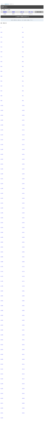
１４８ (2, 212)
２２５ (2, 398)
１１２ (2, 134)
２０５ (23, 349)
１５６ (2, 232)
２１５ (23, 373)
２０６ (2, 354)
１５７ (23, 232)
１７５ (23, 276)
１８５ (23, 300)
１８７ (23, 305)
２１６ (2, 378)
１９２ (2, 320)
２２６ (23, 398)
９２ (1, 85)
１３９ (23, 188)
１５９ (23, 237)
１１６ (2, 144)
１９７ (23, 329)
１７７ (23, 281)
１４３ (23, 198)
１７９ (23, 285)
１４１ (23, 193)
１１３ (23, 134)
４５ (1, 41)
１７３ (23, 271)
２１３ (23, 368)
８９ (23, 76)
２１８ (2, 383)
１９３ (23, 320)
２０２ (2, 344)
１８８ (2, 310)
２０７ (23, 354)
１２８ (2, 173)
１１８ (2, 149)
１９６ (2, 329)
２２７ (2, 403)
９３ (23, 85)
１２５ (23, 163)
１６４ (2, 251)
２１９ (23, 383)
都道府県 (5, 11)
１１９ (23, 149)
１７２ (2, 271)
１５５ (23, 227)
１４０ (2, 193)
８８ (1, 76)
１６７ (23, 256)
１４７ (23, 207)
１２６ (2, 168)
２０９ (23, 359)
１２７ (23, 168)
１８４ (2, 300)
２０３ (23, 344)
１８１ (23, 290)
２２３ (2, 393)
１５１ (23, 217)
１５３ (23, 222)
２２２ (23, 388)
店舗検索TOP (6, 4)
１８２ (2, 295)
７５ (23, 51)
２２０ (2, 388)
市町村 (13, 11)
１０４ (2, 115)
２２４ (23, 393)
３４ (23, 32)
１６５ (23, 251)
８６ (1, 71)
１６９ (23, 261)
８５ (23, 66)
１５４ (2, 227)
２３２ (23, 412)
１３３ (2, 183)
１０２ (2, 110)
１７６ (2, 281)
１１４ (2, 139)
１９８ (2, 334)
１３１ (2, 178)
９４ (1, 90)
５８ (1, 51)
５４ (23, 46)
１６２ (2, 246)
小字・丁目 (30, 11)
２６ (1, 32)
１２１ (23, 154)
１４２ (2, 198)
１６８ (2, 261)
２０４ (2, 349)
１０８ (2, 124)
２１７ (23, 378)
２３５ (2, 417)
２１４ (2, 373)
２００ (2, 339)
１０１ (23, 105)
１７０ (2, 266)
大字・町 (22, 11)
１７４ (2, 276)
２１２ (2, 368)
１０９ (23, 124)
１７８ (2, 285)
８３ (23, 61)
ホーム (2, 4)
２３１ (2, 412)
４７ (1, 46)
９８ (1, 100)
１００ (2, 105)
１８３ (23, 295)
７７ (1, 56)
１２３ (23, 159)
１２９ (23, 173)
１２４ (2, 163)
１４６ (2, 207)
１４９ (23, 212)
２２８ (23, 403)
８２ (1, 61)
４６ (23, 41)
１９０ (2, 315)
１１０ (2, 129)
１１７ (23, 144)
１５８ (2, 237)
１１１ (23, 129)
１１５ (23, 139)
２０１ (23, 339)
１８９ (23, 310)
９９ (23, 100)
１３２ (23, 178)
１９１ (23, 315)
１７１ (23, 266)
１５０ (2, 217)
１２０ (2, 154)
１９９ (23, 334)
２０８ (2, 359)
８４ (1, 66)
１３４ (23, 183)
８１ (23, 56)
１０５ (23, 115)
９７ (23, 95)
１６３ (23, 246)
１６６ (2, 256)
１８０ (2, 290)
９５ (23, 90)
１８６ (2, 305)
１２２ (2, 159)
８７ (23, 71)
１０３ (23, 110)
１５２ (2, 222)
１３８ (2, 188)
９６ (1, 95)
